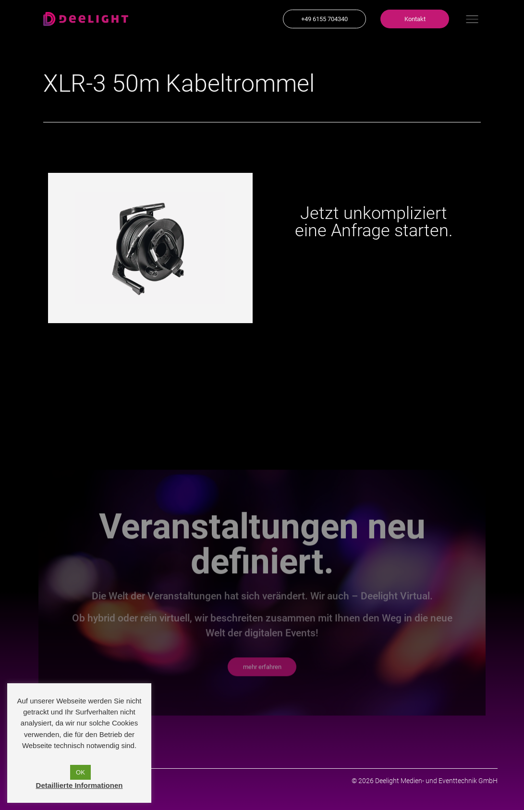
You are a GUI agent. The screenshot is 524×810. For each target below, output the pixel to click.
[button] (324, 19)
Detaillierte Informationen (79, 785)
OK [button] (80, 772)
